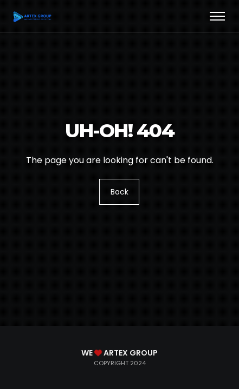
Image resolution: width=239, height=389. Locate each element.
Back (119, 191)
